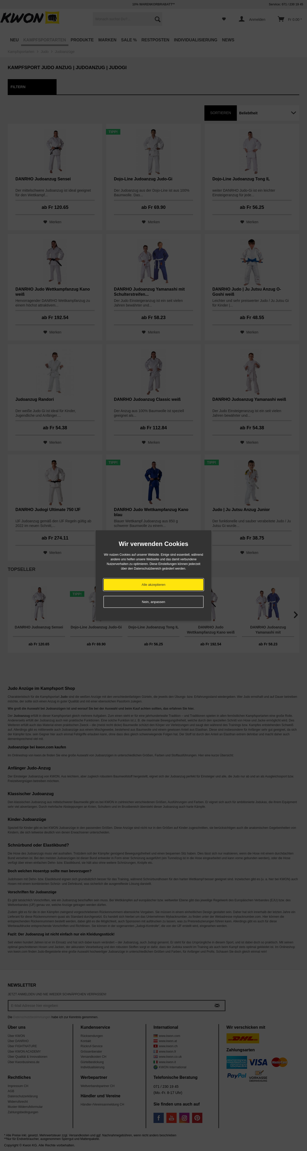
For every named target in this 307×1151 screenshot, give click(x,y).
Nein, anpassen (153, 602)
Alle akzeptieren (154, 585)
